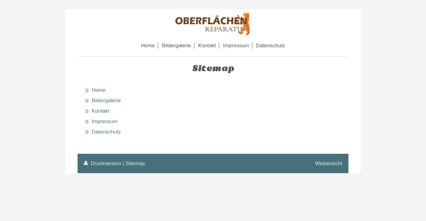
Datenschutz (106, 132)
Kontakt (101, 111)
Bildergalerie (106, 100)
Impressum (105, 121)
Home (99, 90)
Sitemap (135, 163)
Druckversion (103, 163)
